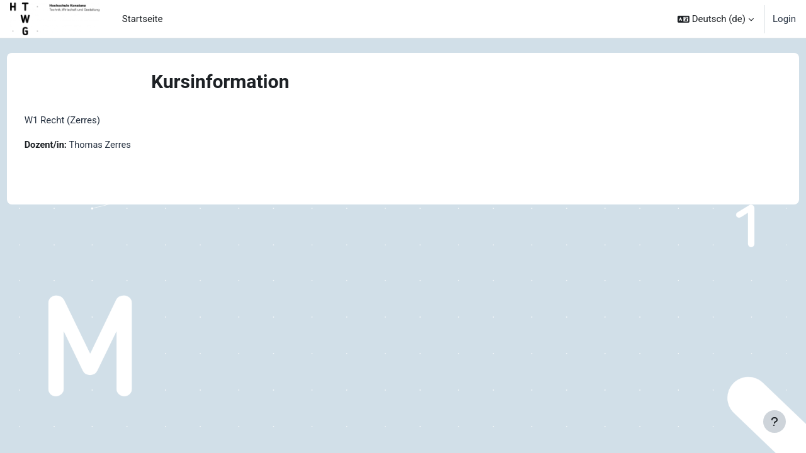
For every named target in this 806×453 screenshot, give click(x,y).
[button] (715, 19)
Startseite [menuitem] (142, 19)
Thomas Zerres (125, 145)
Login (784, 19)
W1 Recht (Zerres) (85, 120)
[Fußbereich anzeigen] (774, 421)
